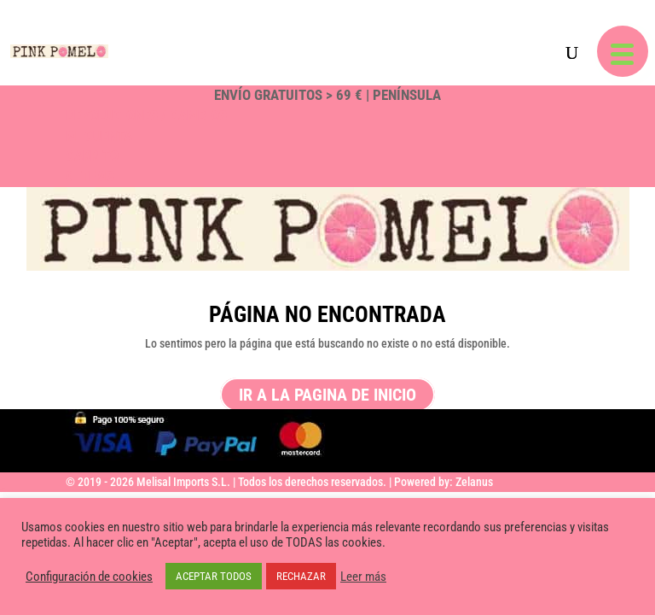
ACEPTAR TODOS (214, 576)
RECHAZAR (301, 576)
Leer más (363, 576)
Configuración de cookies (89, 576)
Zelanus (474, 482)
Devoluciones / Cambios (146, 115)
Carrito (92, 155)
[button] (622, 51)
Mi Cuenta (99, 135)
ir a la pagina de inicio (327, 394)
